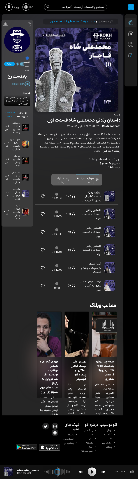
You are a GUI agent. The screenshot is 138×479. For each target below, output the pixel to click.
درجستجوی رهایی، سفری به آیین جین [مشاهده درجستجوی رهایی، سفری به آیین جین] (90, 286)
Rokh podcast (98, 159)
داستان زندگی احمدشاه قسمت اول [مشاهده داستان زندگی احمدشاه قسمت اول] (91, 250)
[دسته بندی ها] (131, 44)
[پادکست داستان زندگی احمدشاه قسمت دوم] (110, 232)
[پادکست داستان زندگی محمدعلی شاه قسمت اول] (8, 471)
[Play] (92, 471)
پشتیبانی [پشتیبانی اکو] (69, 443)
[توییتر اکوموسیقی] (45, 426)
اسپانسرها (87, 451)
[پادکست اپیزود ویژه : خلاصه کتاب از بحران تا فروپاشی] (110, 196)
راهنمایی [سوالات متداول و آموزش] (107, 443)
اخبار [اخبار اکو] (90, 447)
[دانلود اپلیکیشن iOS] (49, 448)
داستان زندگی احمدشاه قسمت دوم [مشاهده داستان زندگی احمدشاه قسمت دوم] (91, 232)
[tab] (87, 179)
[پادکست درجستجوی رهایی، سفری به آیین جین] (110, 286)
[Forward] (103, 471)
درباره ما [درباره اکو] (107, 430)
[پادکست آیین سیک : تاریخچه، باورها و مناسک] (110, 268)
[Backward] (80, 471)
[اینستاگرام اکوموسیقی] (55, 426)
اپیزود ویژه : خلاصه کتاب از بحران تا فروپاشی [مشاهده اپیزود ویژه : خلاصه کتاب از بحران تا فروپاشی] (91, 196)
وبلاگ (109, 447)
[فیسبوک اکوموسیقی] (55, 432)
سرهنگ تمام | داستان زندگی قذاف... (16, 212)
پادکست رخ (106, 163)
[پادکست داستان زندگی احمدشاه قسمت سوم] (110, 214)
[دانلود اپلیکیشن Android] (26, 448)
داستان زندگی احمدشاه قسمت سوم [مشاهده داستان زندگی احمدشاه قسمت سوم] (91, 214)
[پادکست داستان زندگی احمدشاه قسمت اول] (110, 250)
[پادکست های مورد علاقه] (131, 51)
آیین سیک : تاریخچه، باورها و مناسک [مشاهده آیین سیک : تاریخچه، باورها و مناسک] (91, 268)
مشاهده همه (10, 114)
